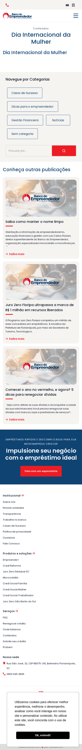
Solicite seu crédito (14, 641)
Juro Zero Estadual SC (16, 571)
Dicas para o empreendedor (32, 106)
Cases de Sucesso (14, 525)
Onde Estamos (12, 629)
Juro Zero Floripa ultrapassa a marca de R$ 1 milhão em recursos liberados (39, 307)
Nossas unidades (13, 507)
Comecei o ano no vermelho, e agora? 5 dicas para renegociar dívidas (39, 392)
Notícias (58, 120)
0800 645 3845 (7, 5)
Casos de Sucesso (24, 93)
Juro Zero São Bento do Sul (19, 601)
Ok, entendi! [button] (43, 735)
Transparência (12, 513)
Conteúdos (10, 635)
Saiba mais (14, 254)
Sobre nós (9, 502)
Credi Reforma (12, 565)
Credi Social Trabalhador (18, 595)
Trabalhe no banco (14, 519)
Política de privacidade (17, 531)
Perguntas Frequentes (73, 5)
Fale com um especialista (41, 471)
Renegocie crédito (14, 623)
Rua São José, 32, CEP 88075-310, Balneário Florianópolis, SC (39, 666)
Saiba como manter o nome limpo (34, 221)
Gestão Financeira (25, 120)
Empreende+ (67, 5)
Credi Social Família (15, 583)
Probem (8, 647)
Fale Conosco (11, 543)
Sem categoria (22, 134)
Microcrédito (10, 577)
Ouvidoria (9, 537)
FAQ (5, 617)
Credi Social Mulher (15, 589)
